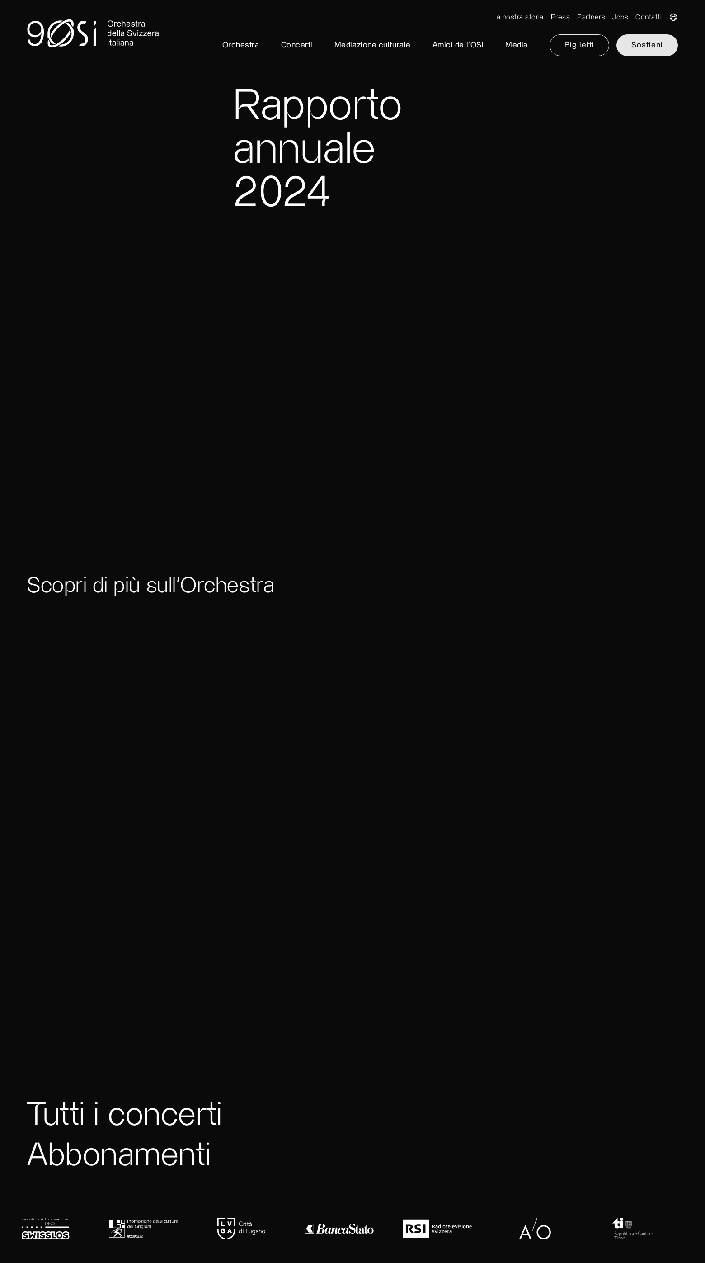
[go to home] (352, 36)
